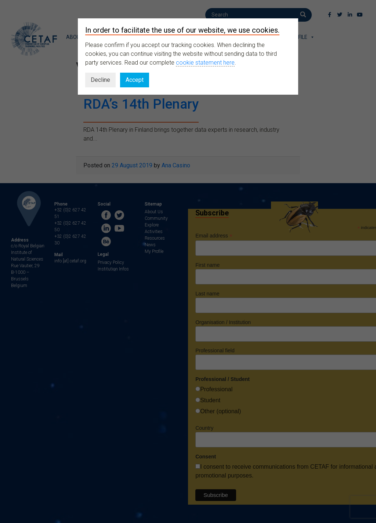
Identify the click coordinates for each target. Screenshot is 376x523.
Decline (100, 79)
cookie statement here (205, 62)
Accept (135, 79)
